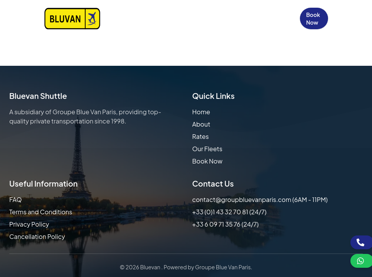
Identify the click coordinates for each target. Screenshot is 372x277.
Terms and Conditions (40, 212)
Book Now (313, 18)
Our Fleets (192, 18)
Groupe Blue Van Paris (223, 267)
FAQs (218, 18)
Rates (200, 136)
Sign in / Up (281, 18)
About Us (136, 18)
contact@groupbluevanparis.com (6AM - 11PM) (260, 199)
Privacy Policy (29, 224)
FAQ (15, 199)
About (201, 124)
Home (108, 18)
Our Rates (164, 18)
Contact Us (249, 18)
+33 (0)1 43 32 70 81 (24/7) (229, 212)
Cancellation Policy (37, 236)
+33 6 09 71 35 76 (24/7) (225, 224)
